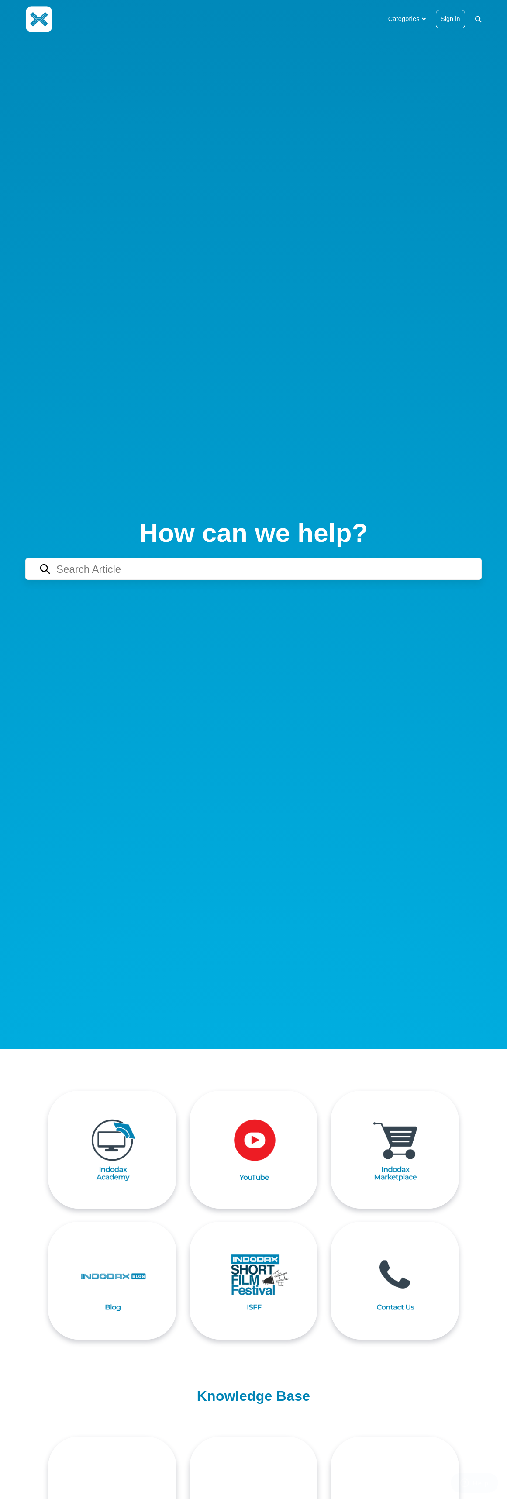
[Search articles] (253, 569)
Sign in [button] (450, 18)
